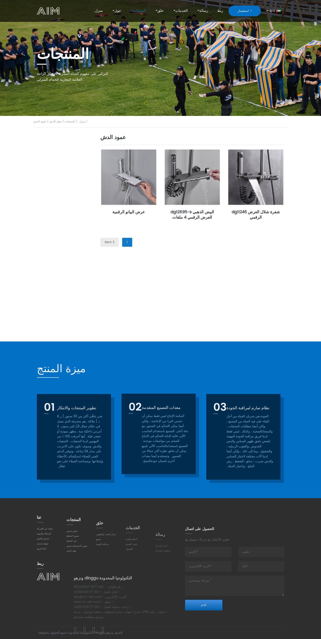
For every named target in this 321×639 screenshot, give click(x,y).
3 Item (109, 242)
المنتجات (70, 121)
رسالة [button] (203, 11)
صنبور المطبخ (54, 191)
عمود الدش (39, 121)
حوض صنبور (53, 141)
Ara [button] (275, 11)
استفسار (245, 10)
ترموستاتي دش (55, 316)
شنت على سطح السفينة (61, 153)
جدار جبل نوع (54, 165)
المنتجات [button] (139, 11)
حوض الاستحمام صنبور (61, 242)
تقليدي (49, 203)
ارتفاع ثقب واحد (55, 178)
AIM (48, 10)
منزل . (98, 11)
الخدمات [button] (181, 11)
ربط (220, 11)
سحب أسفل (53, 215)
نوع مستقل (52, 266)
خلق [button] (160, 11)
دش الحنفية (53, 228)
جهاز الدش (55, 121)
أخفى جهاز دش (55, 304)
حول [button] (117, 11)
